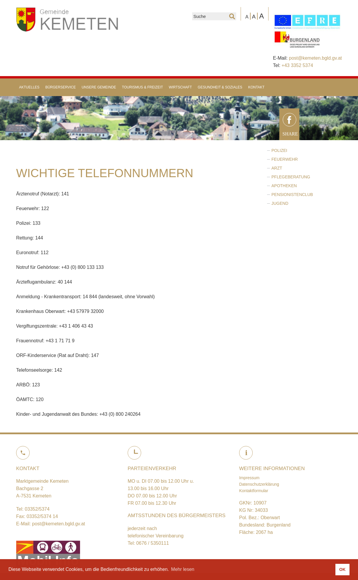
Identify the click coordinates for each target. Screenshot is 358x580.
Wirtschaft (180, 87)
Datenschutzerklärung (259, 484)
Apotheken (284, 185)
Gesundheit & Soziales (220, 87)
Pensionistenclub (292, 194)
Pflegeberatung (290, 177)
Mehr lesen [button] (182, 569)
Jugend (279, 203)
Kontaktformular (253, 490)
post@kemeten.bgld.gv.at (315, 58)
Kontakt (256, 87)
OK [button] (342, 569)
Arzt (276, 168)
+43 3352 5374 (297, 65)
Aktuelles (29, 87)
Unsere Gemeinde (99, 87)
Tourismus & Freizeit (142, 87)
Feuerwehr (284, 159)
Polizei (279, 150)
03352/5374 (37, 509)
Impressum (249, 477)
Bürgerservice (60, 87)
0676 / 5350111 (152, 543)
